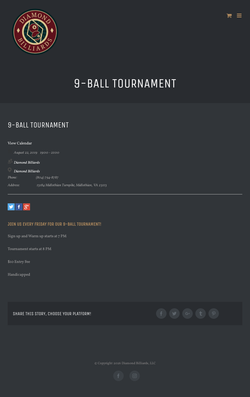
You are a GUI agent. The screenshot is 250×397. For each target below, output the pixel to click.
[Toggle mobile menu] (239, 15)
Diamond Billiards (27, 162)
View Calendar (20, 143)
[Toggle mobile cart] (229, 15)
